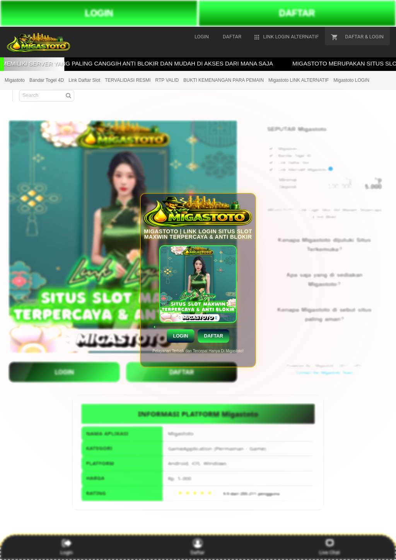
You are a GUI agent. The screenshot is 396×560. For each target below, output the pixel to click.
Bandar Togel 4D (46, 80)
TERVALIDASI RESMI (127, 80)
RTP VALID (167, 80)
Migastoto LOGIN (351, 80)
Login (180, 335)
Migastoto (15, 80)
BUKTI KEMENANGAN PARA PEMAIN (223, 80)
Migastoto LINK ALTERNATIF (298, 80)
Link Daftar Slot (84, 80)
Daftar (213, 335)
